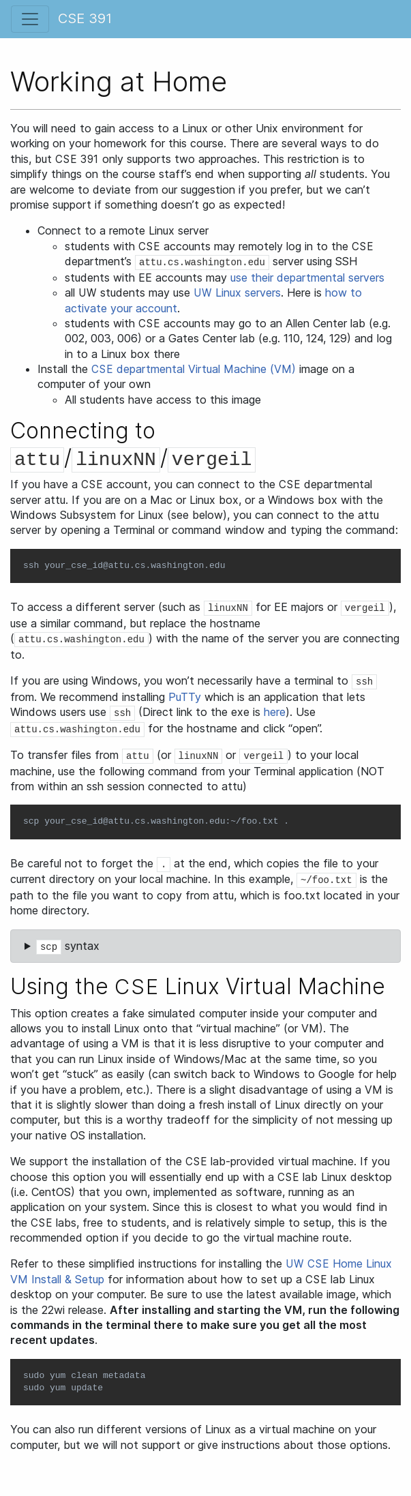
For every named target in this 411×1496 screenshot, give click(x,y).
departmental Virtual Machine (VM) (193, 369)
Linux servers (237, 292)
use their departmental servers (307, 277)
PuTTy (184, 697)
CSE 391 (85, 18)
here (275, 712)
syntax (68, 947)
